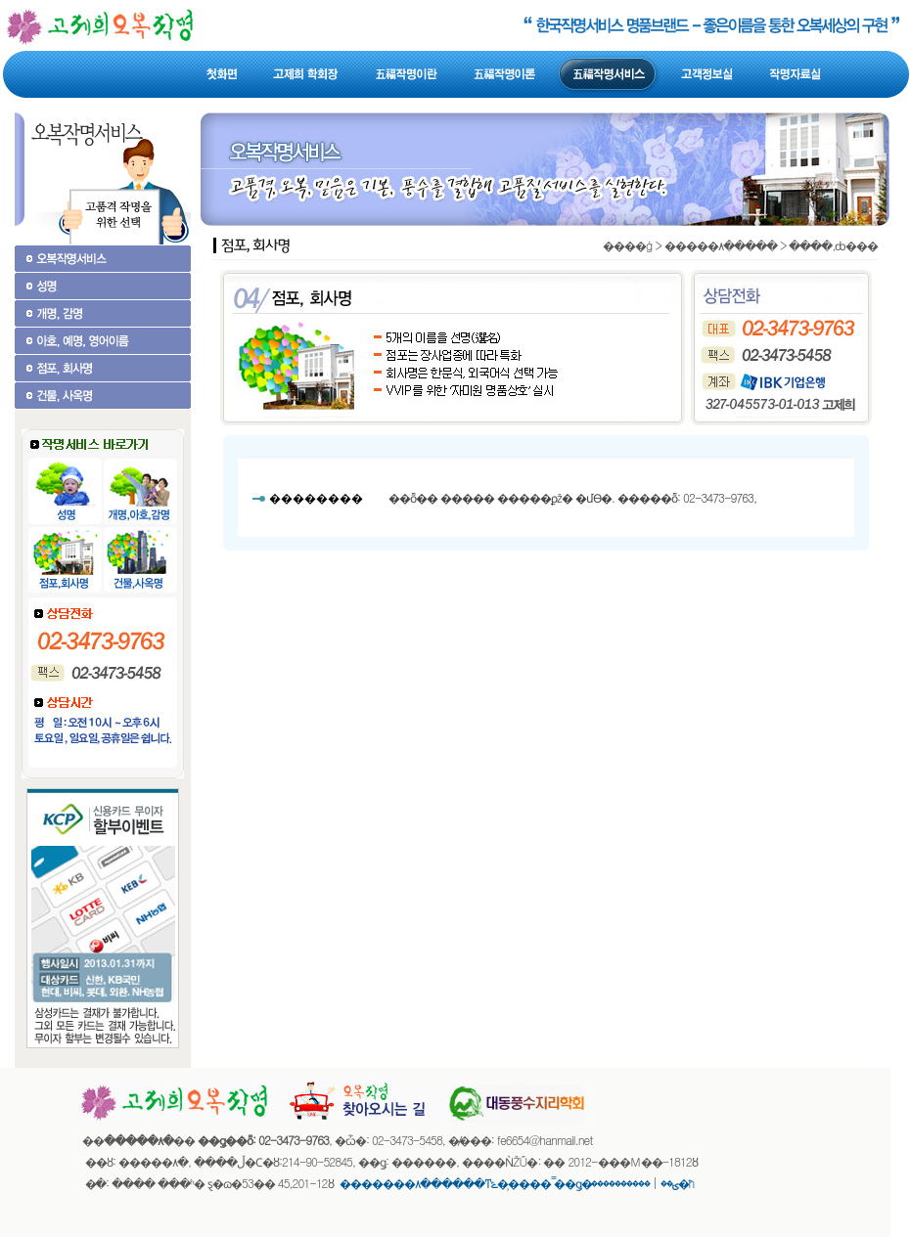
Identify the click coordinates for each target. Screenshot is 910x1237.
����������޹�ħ (643, 1182)
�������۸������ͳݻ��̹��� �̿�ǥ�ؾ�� (509, 1182)
